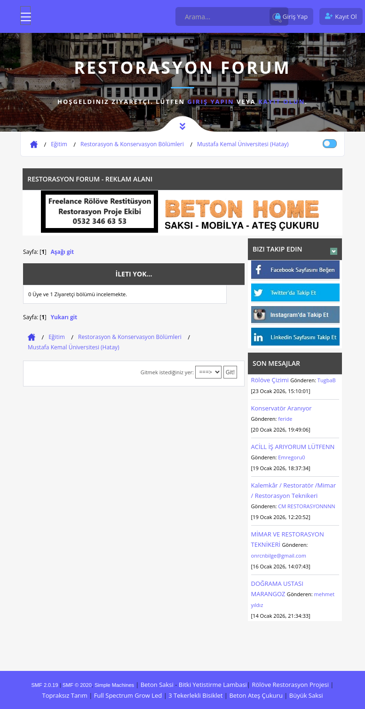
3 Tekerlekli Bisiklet (195, 695)
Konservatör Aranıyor (281, 408)
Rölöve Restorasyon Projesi (290, 684)
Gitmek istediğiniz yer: (167, 372)
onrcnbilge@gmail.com (278, 555)
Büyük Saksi (306, 695)
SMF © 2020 (77, 685)
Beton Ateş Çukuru (255, 695)
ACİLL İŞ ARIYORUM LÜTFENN (293, 446)
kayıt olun (281, 101)
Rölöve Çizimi (271, 380)
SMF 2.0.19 (45, 685)
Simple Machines (114, 685)
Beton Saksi (157, 684)
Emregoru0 (291, 457)
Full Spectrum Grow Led (128, 695)
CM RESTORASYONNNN (306, 506)
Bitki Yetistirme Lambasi (213, 684)
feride (285, 418)
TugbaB (326, 380)
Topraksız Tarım (64, 695)
